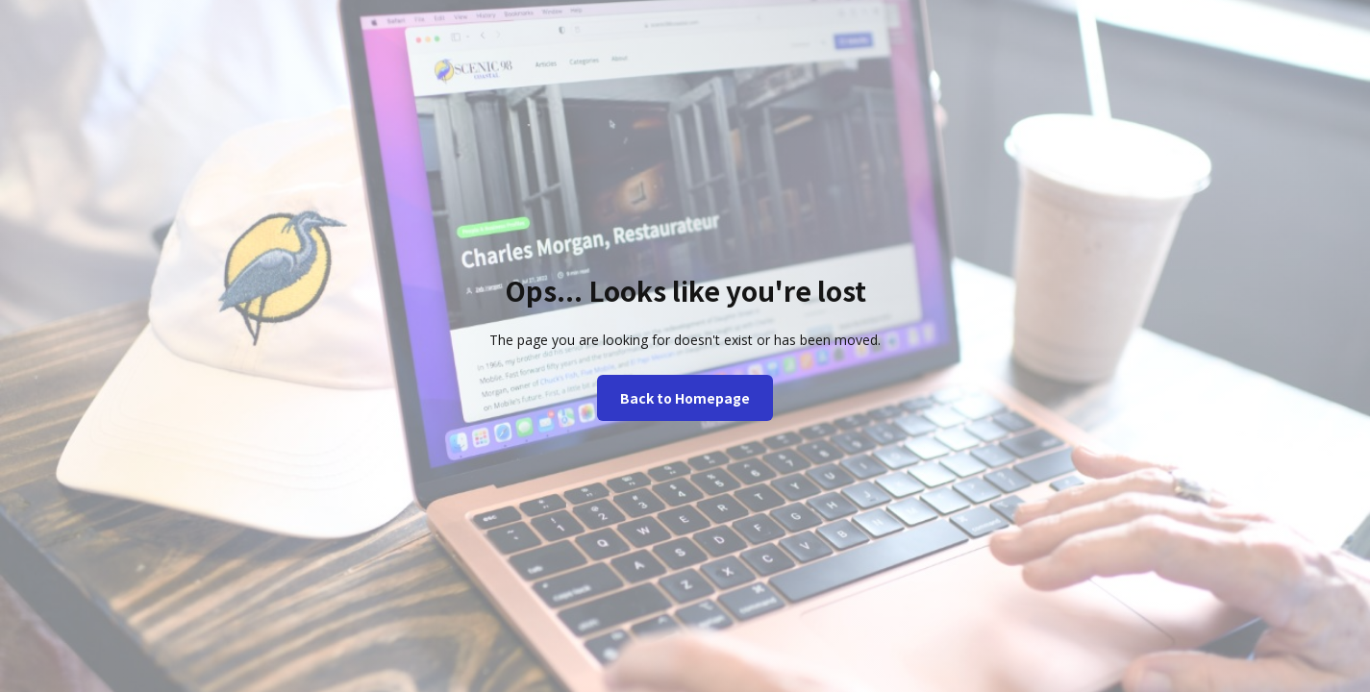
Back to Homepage (685, 398)
